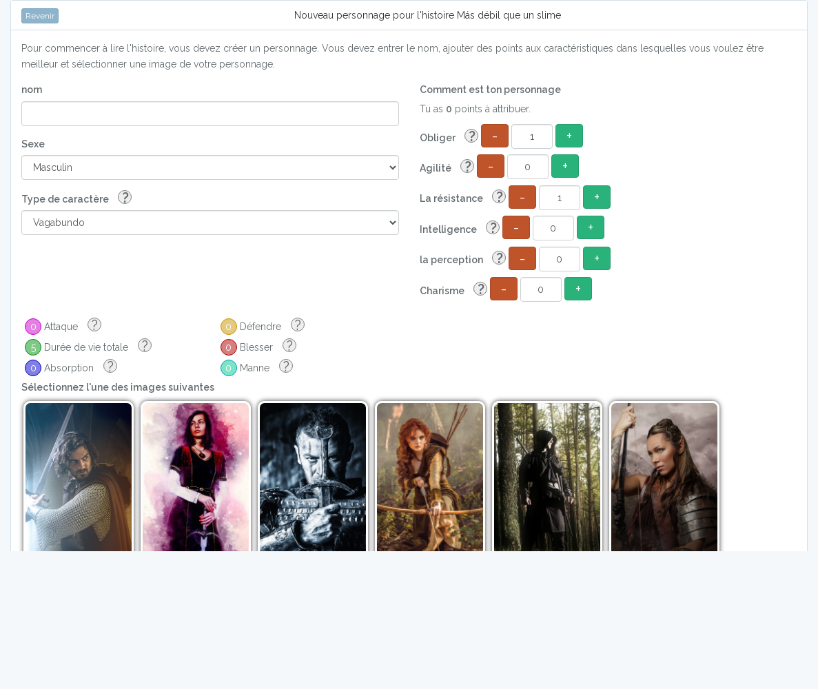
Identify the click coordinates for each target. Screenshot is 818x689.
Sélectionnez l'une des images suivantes (117, 387)
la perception (463, 259)
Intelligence (460, 228)
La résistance (463, 197)
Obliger (449, 137)
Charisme (453, 290)
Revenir (39, 16)
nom (31, 89)
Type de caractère (76, 198)
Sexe (33, 144)
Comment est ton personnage (490, 89)
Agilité (447, 167)
